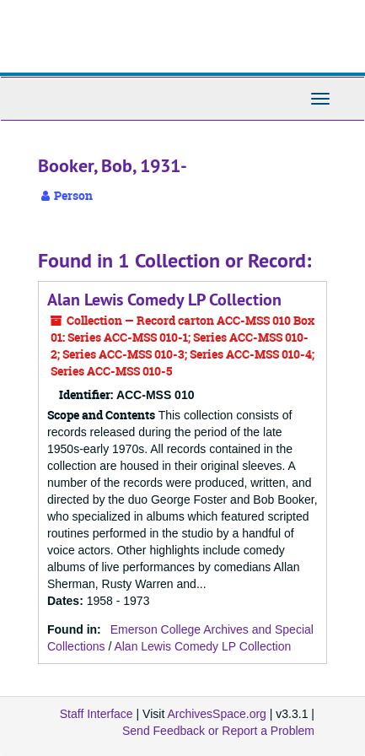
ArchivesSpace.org (216, 714)
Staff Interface (96, 714)
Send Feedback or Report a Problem (218, 730)
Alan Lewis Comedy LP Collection (164, 299)
